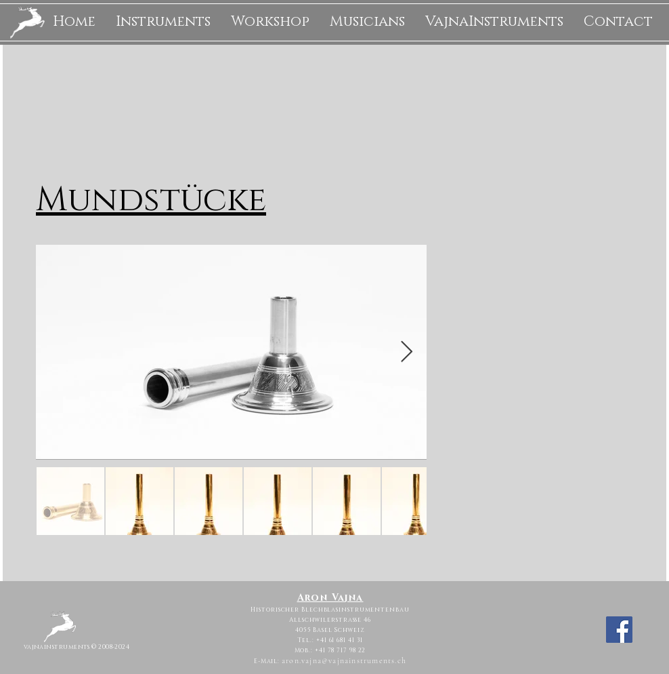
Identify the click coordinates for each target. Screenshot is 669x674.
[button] (163, 21)
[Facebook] (619, 629)
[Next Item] (406, 352)
